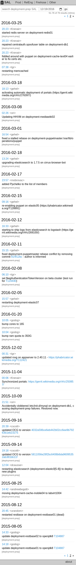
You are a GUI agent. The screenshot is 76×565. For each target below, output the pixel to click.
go (65, 9)
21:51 (5, 402)
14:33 (5, 532)
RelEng (28, 2)
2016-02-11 (11, 244)
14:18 (5, 544)
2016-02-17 (11, 174)
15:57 (5, 298)
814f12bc (16, 256)
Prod (18, 2)
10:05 (5, 320)
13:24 (5, 158)
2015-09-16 (11, 420)
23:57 (5, 180)
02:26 (5, 113)
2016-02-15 (11, 195)
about (68, 561)
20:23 (5, 29)
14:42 (5, 489)
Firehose (41, 2)
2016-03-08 (11, 107)
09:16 (5, 201)
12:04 (5, 465)
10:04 (5, 332)
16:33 (5, 226)
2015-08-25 (11, 483)
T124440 (11, 280)
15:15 (5, 250)
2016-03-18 (11, 82)
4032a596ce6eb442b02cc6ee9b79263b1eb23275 (38, 431)
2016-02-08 (11, 268)
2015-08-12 (11, 504)
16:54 (5, 134)
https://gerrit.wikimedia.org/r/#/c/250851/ (38, 383)
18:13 (5, 88)
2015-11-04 (11, 371)
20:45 (5, 510)
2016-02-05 (11, 292)
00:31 (5, 353)
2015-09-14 (11, 444)
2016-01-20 (11, 314)
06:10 (5, 274)
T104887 (59, 536)
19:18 (5, 450)
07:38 (5, 67)
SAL (6, 2)
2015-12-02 (11, 347)
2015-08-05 (11, 526)
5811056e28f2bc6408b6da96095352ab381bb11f (38, 455)
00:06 (5, 377)
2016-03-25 (11, 23)
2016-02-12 (11, 220)
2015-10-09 (11, 396)
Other (52, 2)
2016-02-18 (11, 152)
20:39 (5, 426)
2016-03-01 (11, 128)
